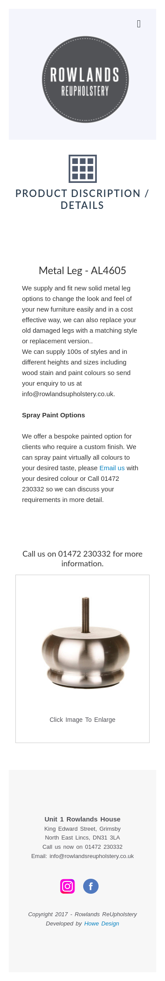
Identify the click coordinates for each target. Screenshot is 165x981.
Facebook (91, 886)
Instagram (67, 886)
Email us (112, 468)
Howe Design (101, 923)
